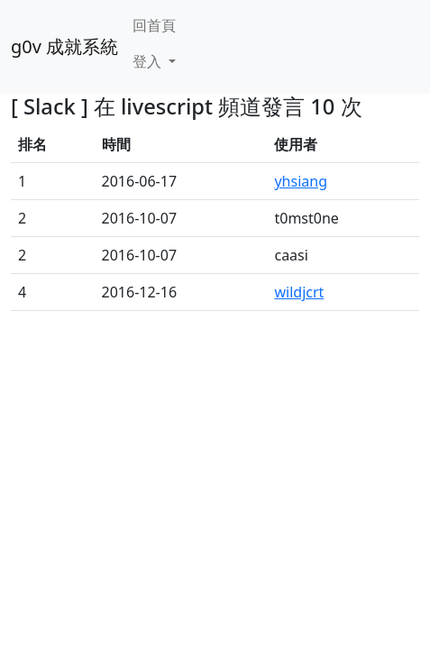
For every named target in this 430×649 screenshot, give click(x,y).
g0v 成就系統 (64, 46)
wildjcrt (299, 292)
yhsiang (300, 181)
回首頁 (154, 25)
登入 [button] (149, 61)
